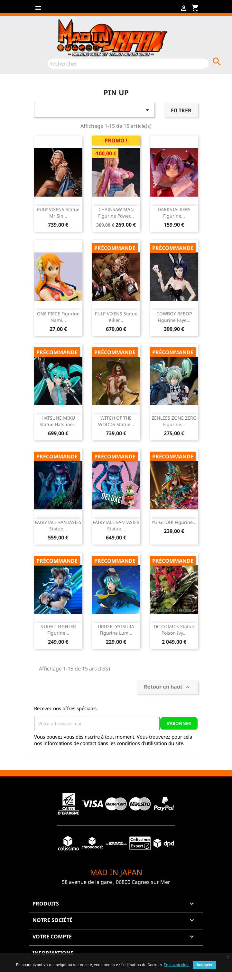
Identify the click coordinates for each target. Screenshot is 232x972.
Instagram (77, 10)
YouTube (67, 10)
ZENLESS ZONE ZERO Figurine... (174, 421)
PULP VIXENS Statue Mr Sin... (58, 212)
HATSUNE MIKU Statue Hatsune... (58, 421)
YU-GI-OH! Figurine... (174, 522)
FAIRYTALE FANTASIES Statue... (58, 525)
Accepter (204, 965)
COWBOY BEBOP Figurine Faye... (174, 317)
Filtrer (181, 110)
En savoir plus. (177, 965)
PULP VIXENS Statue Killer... (116, 317)
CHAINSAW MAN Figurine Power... (116, 212)
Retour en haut (167, 687)
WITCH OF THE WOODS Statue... (116, 421)
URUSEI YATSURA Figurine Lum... (116, 629)
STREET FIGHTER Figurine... (58, 629)
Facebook (46, 10)
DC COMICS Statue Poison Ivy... (174, 629)
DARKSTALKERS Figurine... (174, 212)
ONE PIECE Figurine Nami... (58, 317)
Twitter (56, 10)
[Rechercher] (128, 63)
